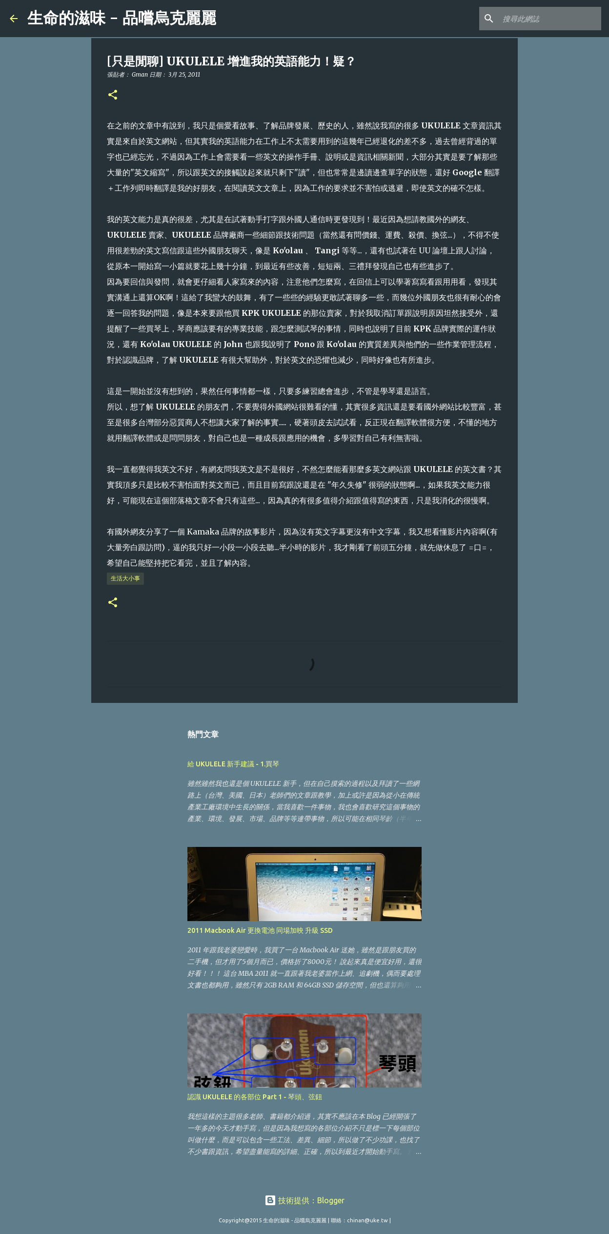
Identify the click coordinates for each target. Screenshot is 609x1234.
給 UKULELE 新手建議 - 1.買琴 (233, 764)
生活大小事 (125, 578)
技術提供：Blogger (304, 1200)
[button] (113, 95)
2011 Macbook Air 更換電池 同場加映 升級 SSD (260, 930)
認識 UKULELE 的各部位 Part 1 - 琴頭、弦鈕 (254, 1097)
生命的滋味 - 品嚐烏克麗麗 (121, 18)
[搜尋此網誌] (550, 18)
